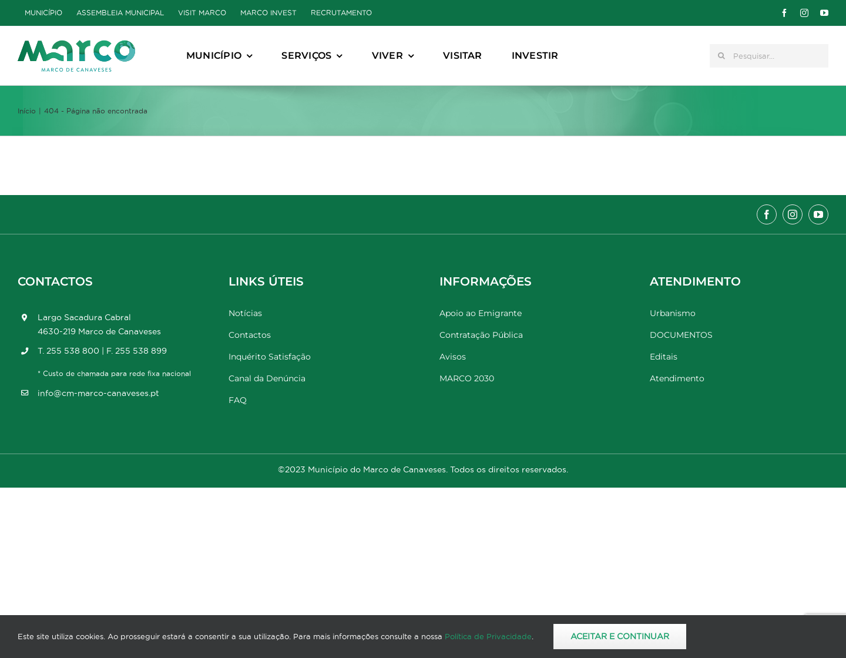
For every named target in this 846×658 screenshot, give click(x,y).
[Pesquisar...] (769, 56)
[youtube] (824, 13)
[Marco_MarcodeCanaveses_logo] (76, 45)
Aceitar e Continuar (619, 636)
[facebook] (784, 13)
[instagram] (804, 13)
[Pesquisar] (721, 56)
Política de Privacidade (488, 636)
